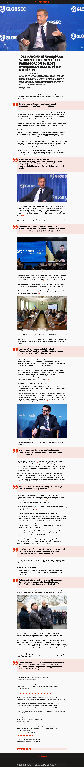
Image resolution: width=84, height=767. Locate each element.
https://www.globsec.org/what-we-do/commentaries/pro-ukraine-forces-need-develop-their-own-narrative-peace (37, 705)
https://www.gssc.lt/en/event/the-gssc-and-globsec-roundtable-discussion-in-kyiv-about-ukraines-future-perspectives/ (38, 703)
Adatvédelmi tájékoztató (41, 760)
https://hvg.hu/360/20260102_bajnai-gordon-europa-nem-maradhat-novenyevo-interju (33, 677)
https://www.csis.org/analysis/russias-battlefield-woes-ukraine (29, 739)
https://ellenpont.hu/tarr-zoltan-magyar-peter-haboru (27, 679)
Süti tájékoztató (51, 760)
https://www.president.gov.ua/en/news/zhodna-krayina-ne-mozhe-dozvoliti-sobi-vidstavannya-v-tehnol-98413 (37, 695)
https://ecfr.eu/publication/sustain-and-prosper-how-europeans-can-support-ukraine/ (33, 723)
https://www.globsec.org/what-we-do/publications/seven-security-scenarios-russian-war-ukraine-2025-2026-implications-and (39, 714)
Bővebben (53, 765)
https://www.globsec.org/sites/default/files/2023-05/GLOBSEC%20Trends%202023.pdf (32, 717)
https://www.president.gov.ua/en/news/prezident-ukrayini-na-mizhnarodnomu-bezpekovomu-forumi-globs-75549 (37, 697)
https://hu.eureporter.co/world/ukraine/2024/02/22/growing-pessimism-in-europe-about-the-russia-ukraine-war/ (37, 732)
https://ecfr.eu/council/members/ (23, 721)
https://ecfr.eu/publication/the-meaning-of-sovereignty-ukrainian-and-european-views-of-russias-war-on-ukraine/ (38, 728)
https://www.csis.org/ (21, 737)
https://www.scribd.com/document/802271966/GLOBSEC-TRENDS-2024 (30, 719)
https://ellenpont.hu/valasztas (23, 681)
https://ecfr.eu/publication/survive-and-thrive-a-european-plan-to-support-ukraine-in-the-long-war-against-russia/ (38, 726)
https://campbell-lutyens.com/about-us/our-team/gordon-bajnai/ (29, 684)
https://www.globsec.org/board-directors (25, 690)
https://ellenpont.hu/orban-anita (23, 688)
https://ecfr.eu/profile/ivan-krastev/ (24, 730)
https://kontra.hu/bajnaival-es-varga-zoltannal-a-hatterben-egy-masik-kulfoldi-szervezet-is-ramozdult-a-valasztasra (38, 686)
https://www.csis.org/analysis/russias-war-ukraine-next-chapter (29, 741)
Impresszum (31, 760)
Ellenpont (42, 757)
